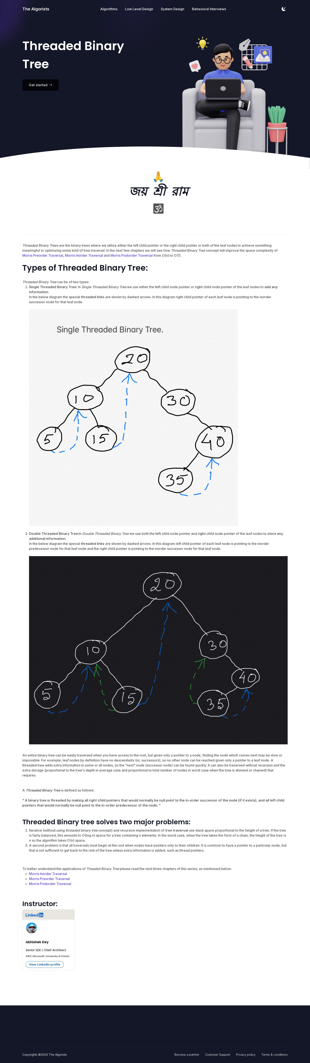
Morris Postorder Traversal (132, 255)
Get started (40, 84)
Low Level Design (139, 9)
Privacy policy (245, 1054)
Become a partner (186, 1054)
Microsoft (38, 956)
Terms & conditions (274, 1054)
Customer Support (217, 1054)
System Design (172, 9)
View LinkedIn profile (44, 964)
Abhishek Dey (37, 942)
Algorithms (108, 9)
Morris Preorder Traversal (42, 255)
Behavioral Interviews (209, 9)
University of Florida (57, 956)
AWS (28, 956)
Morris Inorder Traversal (84, 255)
